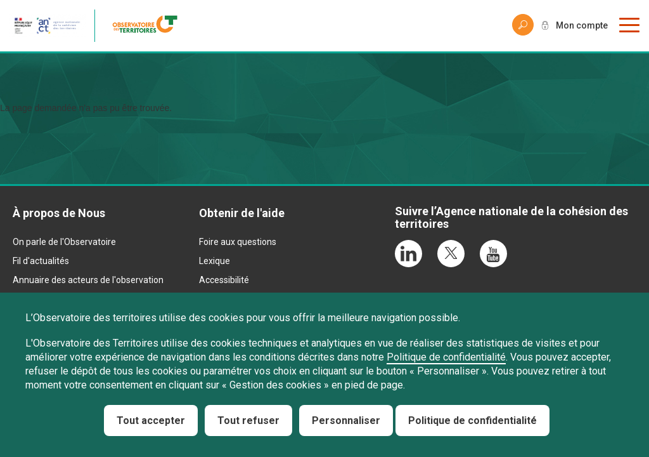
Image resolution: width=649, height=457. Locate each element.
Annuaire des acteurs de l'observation (88, 280)
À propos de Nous (59, 213)
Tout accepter (151, 420)
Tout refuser (248, 420)
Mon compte (582, 25)
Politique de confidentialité (446, 357)
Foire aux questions (237, 242)
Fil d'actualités (41, 261)
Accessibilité (224, 280)
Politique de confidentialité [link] (472, 420)
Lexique (214, 261)
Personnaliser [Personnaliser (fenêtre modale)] (346, 420)
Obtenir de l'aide (242, 213)
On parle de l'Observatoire (64, 242)
